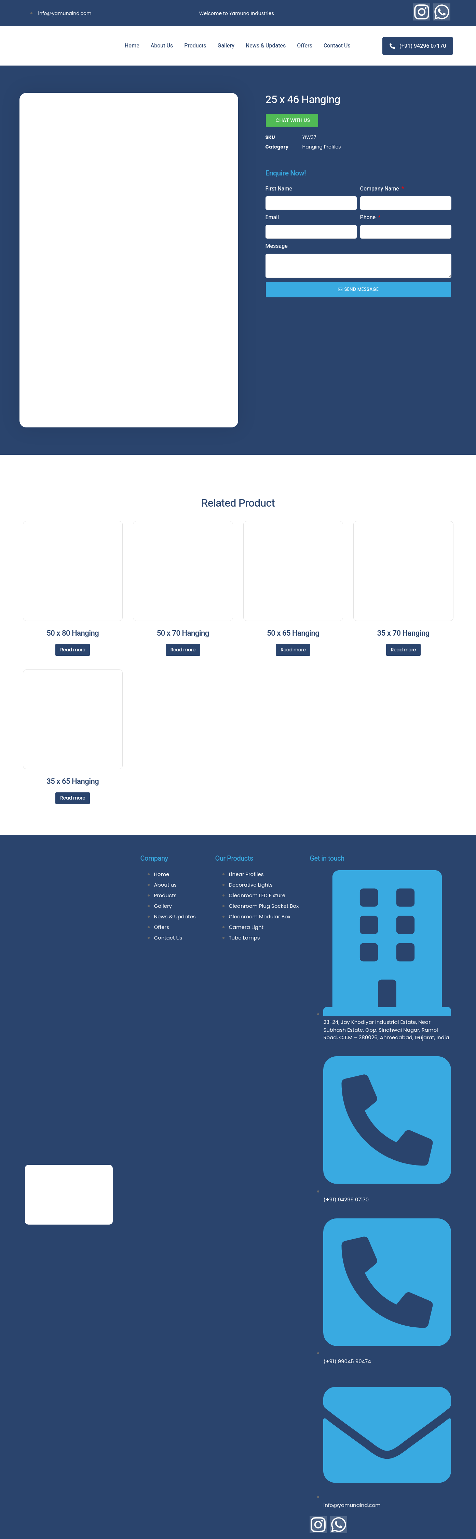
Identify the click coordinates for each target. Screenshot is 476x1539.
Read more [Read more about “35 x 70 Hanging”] (403, 610)
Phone (368, 217)
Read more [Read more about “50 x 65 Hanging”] (293, 610)
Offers (304, 46)
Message (277, 246)
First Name (279, 188)
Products (195, 46)
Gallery (226, 46)
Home (132, 46)
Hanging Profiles (321, 146)
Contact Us (337, 46)
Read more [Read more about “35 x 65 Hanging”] (72, 759)
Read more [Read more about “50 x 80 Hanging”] (72, 610)
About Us (162, 46)
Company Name (380, 188)
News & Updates (266, 46)
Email (272, 217)
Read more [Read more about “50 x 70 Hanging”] (183, 610)
